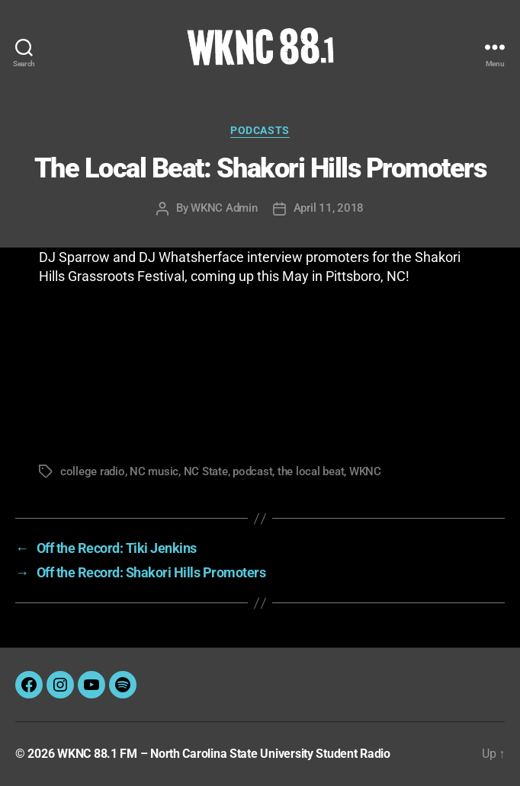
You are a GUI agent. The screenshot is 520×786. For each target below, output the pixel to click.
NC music (154, 471)
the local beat (311, 471)
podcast (252, 471)
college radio (92, 471)
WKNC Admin (224, 208)
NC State (206, 471)
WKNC (365, 471)
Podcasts (259, 130)
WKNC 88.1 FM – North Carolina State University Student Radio (223, 753)
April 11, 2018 (329, 208)
